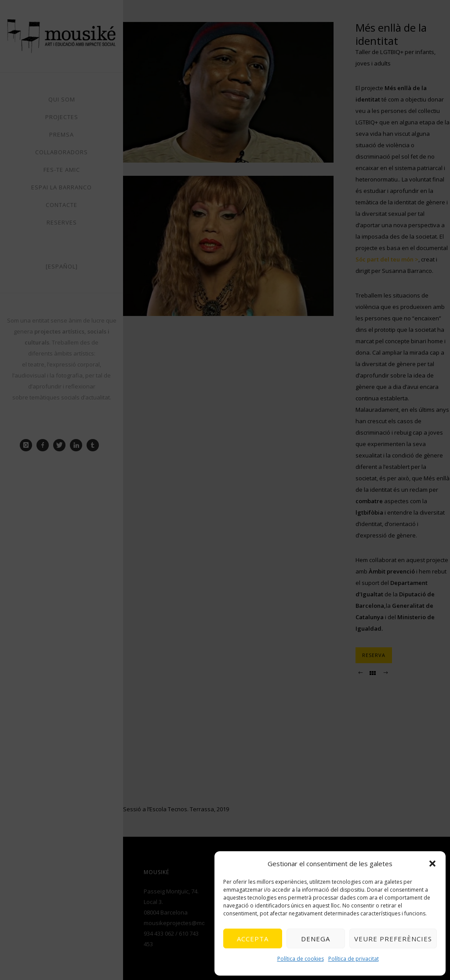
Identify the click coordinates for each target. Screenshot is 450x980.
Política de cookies (300, 958)
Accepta (253, 938)
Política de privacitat (353, 958)
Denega (315, 938)
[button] (432, 863)
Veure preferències (393, 938)
